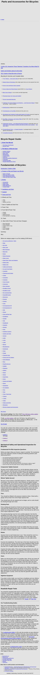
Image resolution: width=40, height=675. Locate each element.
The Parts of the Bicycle (8, 145)
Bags (4, 243)
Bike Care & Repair (7, 92)
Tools (4, 392)
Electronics (5, 297)
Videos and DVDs (7, 402)
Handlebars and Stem (8, 189)
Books (4, 253)
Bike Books (3, 411)
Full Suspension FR (7, 305)
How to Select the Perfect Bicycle (10, 89)
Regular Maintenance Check (9, 161)
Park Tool (33, 599)
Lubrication (5, 159)
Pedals (4, 353)
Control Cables (6, 155)
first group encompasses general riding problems (17, 637)
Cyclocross (5, 284)
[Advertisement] (20, 11)
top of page (4, 424)
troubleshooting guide (16, 646)
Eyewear (5, 299)
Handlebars (5, 316)
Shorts (4, 374)
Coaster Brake (6, 186)
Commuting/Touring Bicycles (8, 658)
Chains (4, 275)
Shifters (4, 370)
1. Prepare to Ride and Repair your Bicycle (12, 171)
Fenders (5, 301)
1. (7, 142)
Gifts (4, 310)
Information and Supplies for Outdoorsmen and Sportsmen (16, 668)
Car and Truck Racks (7, 269)
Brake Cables (6, 184)
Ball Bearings (6, 154)
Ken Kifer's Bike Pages (6, 659)
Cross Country (6, 282)
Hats (4, 320)
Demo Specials (6, 286)
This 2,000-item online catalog (30, 414)
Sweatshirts (5, 385)
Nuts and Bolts (6, 152)
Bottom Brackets (6, 256)
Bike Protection (6, 249)
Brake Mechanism (7, 185)
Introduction (5, 182)
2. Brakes (3, 179)
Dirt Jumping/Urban (7, 292)
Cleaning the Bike (7, 160)
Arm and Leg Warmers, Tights (9, 241)
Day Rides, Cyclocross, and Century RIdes (12, 119)
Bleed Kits (5, 251)
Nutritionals (5, 348)
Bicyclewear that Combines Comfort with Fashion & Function (16, 114)
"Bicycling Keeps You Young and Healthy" (12, 96)
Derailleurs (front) (7, 288)
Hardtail (4, 318)
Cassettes (5, 271)
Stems (4, 383)
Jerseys (4, 335)
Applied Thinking (6, 151)
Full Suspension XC (7, 307)
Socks (4, 379)
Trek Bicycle (4, 662)
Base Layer (5, 247)
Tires (4, 389)
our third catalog (9, 418)
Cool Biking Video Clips (7, 660)
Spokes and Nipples (7, 381)
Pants (4, 351)
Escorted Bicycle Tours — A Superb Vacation (13, 129)
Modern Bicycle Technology (9, 82)
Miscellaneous (6, 346)
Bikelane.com (5, 657)
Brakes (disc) (6, 262)
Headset (4, 192)
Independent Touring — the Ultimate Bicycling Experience (15, 123)
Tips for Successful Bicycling (9, 99)
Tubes (4, 400)
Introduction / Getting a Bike (8, 168)
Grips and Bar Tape (7, 314)
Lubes (4, 342)
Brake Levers (6, 258)
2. (9, 148)
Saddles (5, 366)
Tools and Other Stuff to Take (9, 177)
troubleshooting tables (9, 632)
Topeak (26, 599)
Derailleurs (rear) (6, 290)
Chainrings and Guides (8, 273)
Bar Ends (5, 245)
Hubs (4, 329)
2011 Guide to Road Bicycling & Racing (11, 73)
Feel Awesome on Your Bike (9, 111)
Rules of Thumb (6, 173)
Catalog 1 (5, 434)
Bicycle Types (6, 146)
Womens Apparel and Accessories (10, 407)
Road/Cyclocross (6, 364)
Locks (4, 340)
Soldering (5, 157)
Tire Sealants (6, 387)
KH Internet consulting (9, 671)
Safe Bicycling (6, 107)
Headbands (5, 323)
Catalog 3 (5, 440)
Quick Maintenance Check (9, 176)
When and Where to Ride (8, 174)
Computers (5, 277)
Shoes (4, 372)
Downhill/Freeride (7, 294)
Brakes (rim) (5, 264)
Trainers (5, 396)
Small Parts (5, 376)
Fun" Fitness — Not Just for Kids (10, 78)
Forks (4, 303)
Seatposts (5, 368)
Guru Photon (29, 89)
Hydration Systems (7, 331)
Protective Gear (6, 355)
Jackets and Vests (7, 333)
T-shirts (4, 398)
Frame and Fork (6, 194)
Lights (4, 338)
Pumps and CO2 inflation (8, 357)
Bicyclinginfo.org (5, 656)
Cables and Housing (7, 266)
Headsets (5, 325)
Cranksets (5, 279)
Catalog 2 (5, 438)
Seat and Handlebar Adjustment (10, 158)
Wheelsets (5, 405)
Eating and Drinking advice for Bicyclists (11, 71)
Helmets (5, 327)
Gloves (4, 312)
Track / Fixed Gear (7, 394)
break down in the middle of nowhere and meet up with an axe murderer (19, 124)
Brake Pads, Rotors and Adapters (10, 260)
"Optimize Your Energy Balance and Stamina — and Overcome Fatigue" (19, 102)
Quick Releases (6, 359)
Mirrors (4, 344)
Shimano (4, 661)
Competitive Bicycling (7, 132)
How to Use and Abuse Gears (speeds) (11, 85)
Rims (4, 361)
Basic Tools (5, 153)
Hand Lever (5, 183)
